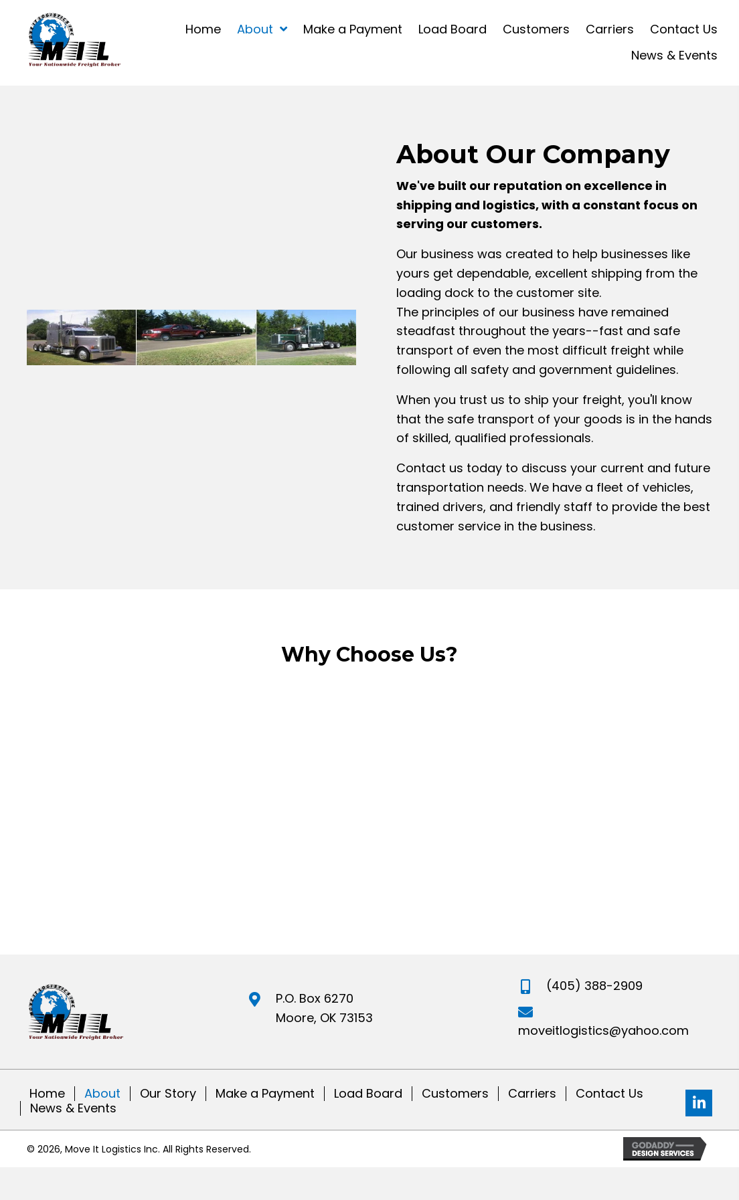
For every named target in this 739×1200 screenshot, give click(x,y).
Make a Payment (265, 1093)
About (102, 1093)
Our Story (168, 1093)
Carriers (532, 1093)
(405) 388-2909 (594, 985)
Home (47, 1093)
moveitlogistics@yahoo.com (603, 1030)
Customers (455, 1093)
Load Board (368, 1093)
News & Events (73, 1108)
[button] (698, 1103)
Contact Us (609, 1093)
